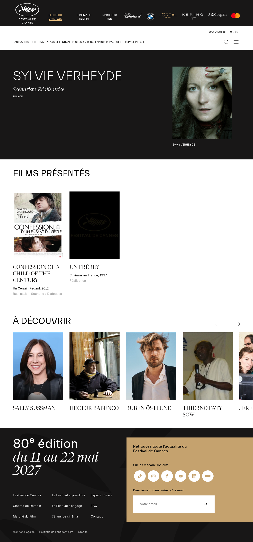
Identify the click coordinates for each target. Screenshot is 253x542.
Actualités (22, 42)
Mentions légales (24, 532)
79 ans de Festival (58, 42)
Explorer (101, 42)
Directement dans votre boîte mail (158, 490)
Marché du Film (24, 516)
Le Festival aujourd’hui (68, 495)
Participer (116, 42)
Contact (97, 516)
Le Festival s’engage (67, 506)
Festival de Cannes (27, 495)
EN (236, 32)
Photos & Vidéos (83, 42)
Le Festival (38, 42)
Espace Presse (135, 42)
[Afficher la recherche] (226, 42)
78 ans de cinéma (65, 516)
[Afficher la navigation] (236, 42)
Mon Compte (217, 32)
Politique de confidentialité (56, 532)
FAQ (94, 506)
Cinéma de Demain (27, 506)
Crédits (82, 532)
